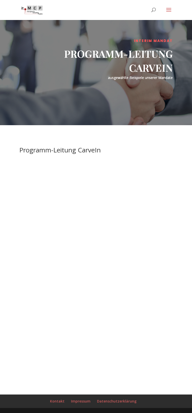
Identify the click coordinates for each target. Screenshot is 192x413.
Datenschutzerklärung (116, 401)
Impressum (80, 401)
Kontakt (57, 401)
